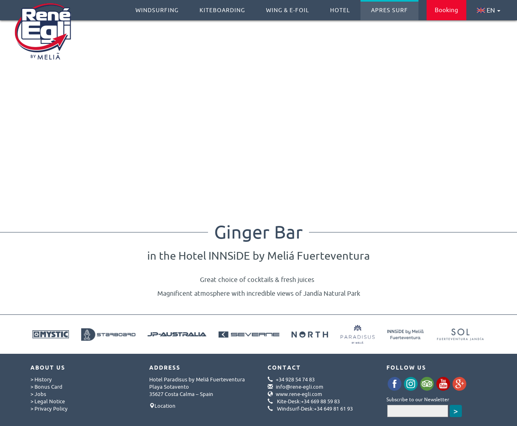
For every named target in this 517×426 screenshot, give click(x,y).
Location (165, 406)
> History (41, 379)
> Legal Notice (47, 401)
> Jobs (38, 394)
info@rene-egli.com (299, 386)
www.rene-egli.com (299, 394)
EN (488, 10)
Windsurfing (157, 6)
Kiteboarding (222, 6)
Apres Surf (389, 6)
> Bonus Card (46, 386)
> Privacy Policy (49, 408)
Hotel (340, 6)
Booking (446, 9)
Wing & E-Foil (287, 6)
